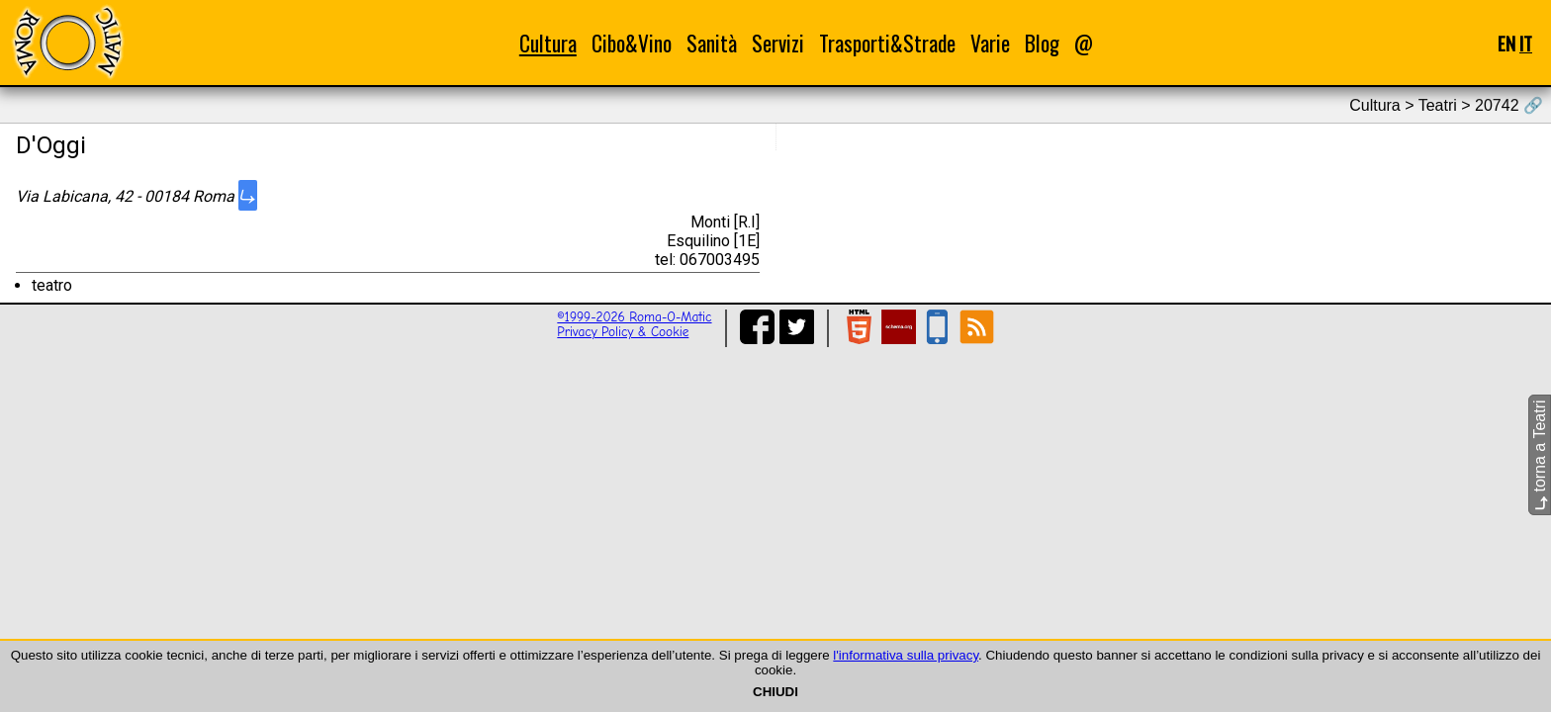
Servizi (778, 43)
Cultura (548, 43)
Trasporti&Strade (887, 43)
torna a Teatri (1539, 455)
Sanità (711, 43)
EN (1506, 43)
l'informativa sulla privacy (905, 655)
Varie (990, 43)
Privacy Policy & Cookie (622, 331)
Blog (1042, 43)
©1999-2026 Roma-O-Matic (634, 317)
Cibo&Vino (632, 43)
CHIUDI (775, 691)
